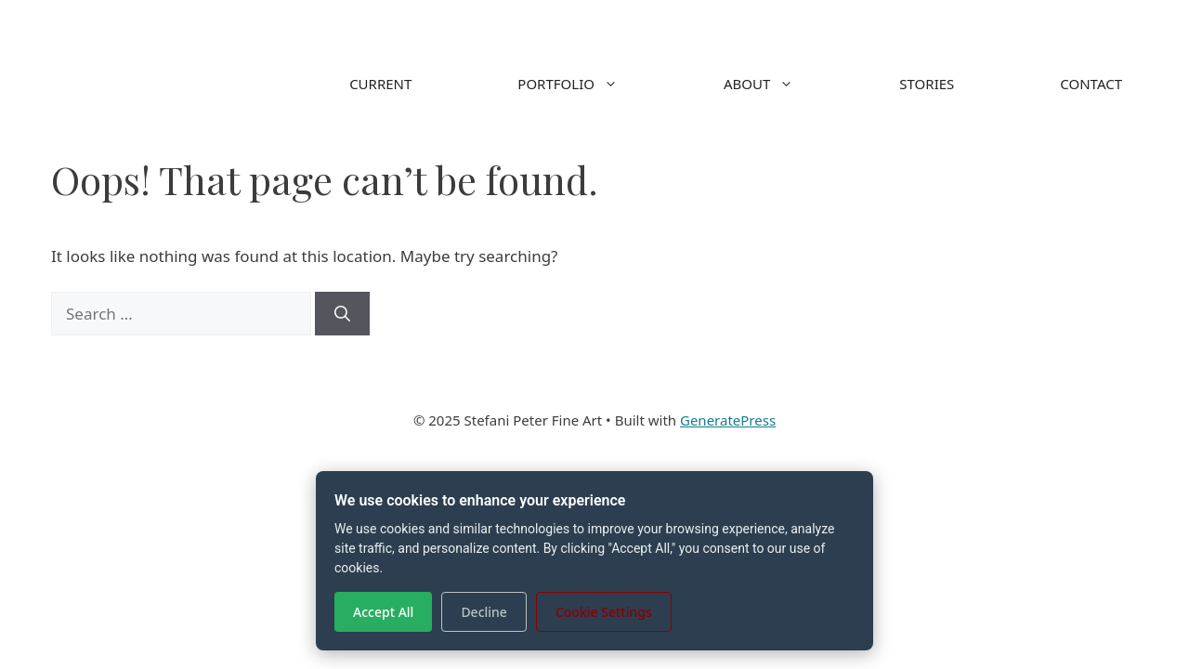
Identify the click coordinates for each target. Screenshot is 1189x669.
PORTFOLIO (594, 83)
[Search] (342, 314)
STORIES (926, 83)
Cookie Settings (603, 612)
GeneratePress (728, 420)
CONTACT (1091, 83)
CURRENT (380, 83)
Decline (484, 612)
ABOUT (785, 83)
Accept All (383, 612)
